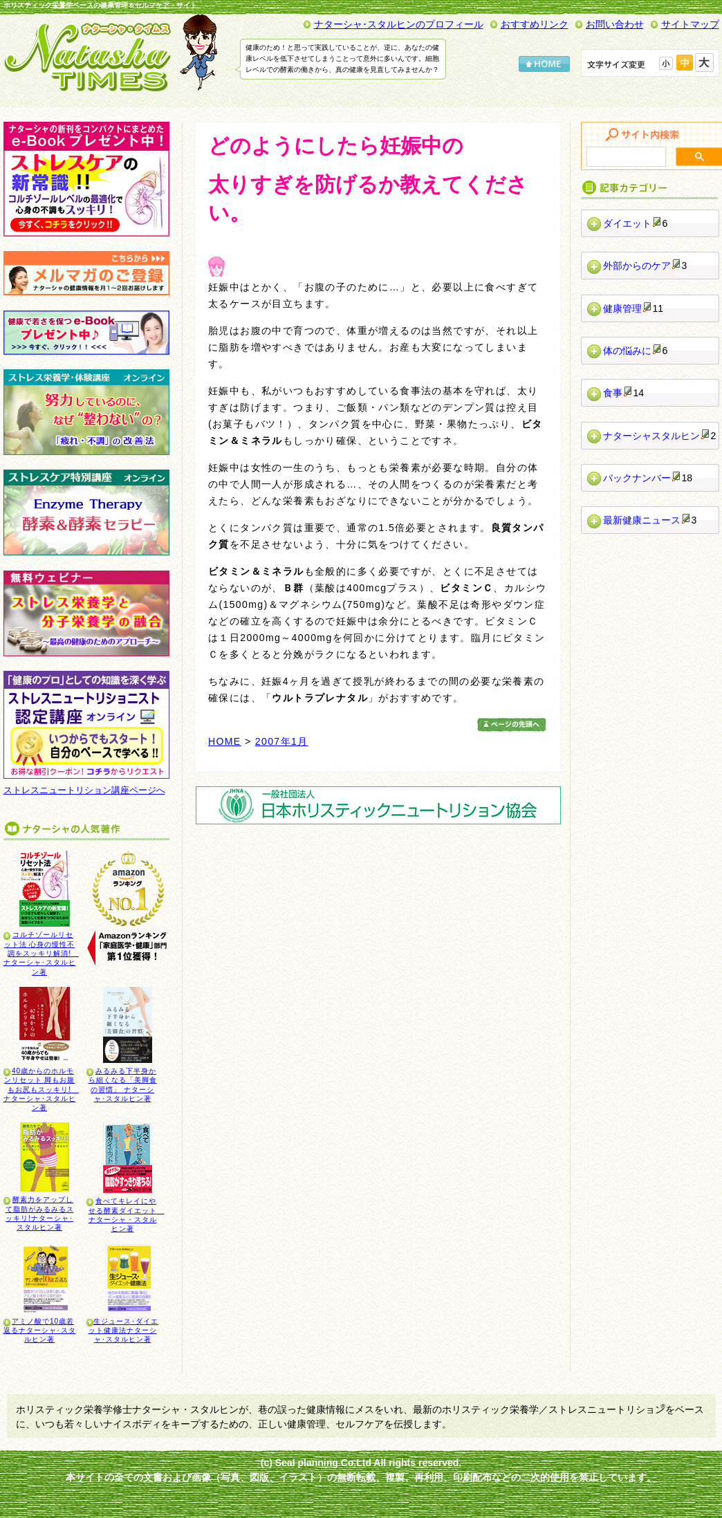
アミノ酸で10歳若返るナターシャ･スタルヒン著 (39, 1330)
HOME (224, 741)
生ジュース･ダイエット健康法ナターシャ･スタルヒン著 (124, 1330)
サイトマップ (690, 24)
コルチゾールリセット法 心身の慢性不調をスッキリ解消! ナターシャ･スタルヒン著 (41, 953)
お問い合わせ (615, 24)
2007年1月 (281, 741)
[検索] (624, 157)
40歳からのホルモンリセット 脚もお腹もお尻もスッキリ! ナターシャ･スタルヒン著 (41, 1089)
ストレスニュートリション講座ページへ (84, 790)
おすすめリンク (534, 24)
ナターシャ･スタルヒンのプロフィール (398, 24)
